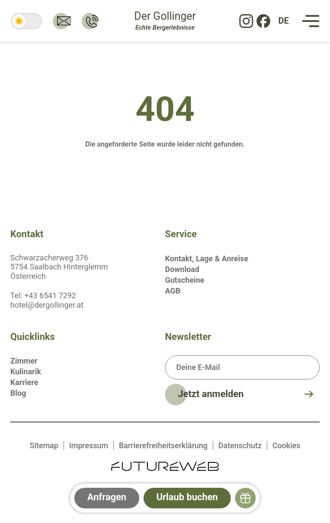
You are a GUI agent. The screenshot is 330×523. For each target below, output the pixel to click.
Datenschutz (240, 445)
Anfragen (106, 497)
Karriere (24, 382)
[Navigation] (310, 21)
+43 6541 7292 (50, 295)
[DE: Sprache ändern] (283, 21)
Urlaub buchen (187, 497)
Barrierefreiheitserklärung (163, 445)
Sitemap (44, 445)
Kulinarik (25, 371)
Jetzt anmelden (211, 393)
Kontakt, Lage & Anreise (206, 258)
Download (182, 269)
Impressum (88, 445)
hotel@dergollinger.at (46, 304)
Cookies (286, 445)
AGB (172, 290)
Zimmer (23, 360)
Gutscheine (184, 279)
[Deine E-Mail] (242, 367)
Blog (18, 393)
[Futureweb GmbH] (165, 465)
